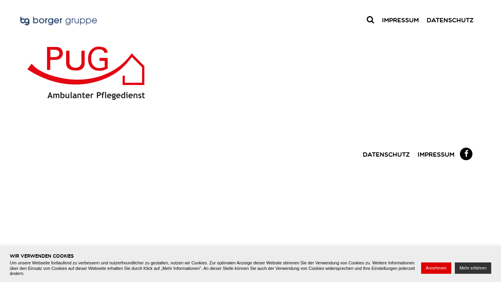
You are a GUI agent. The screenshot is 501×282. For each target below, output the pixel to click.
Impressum (400, 20)
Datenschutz (450, 20)
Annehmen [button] (436, 268)
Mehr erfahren (473, 268)
